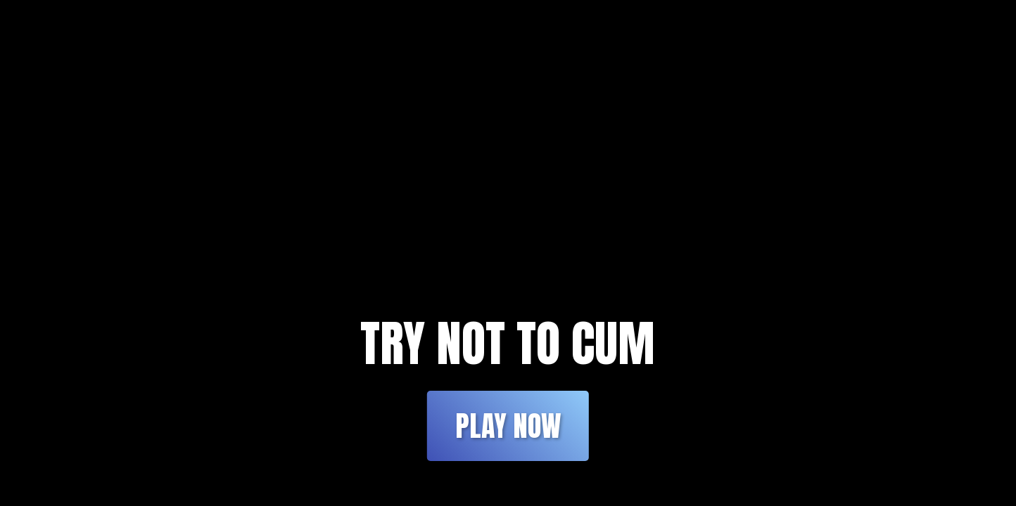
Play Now (508, 426)
